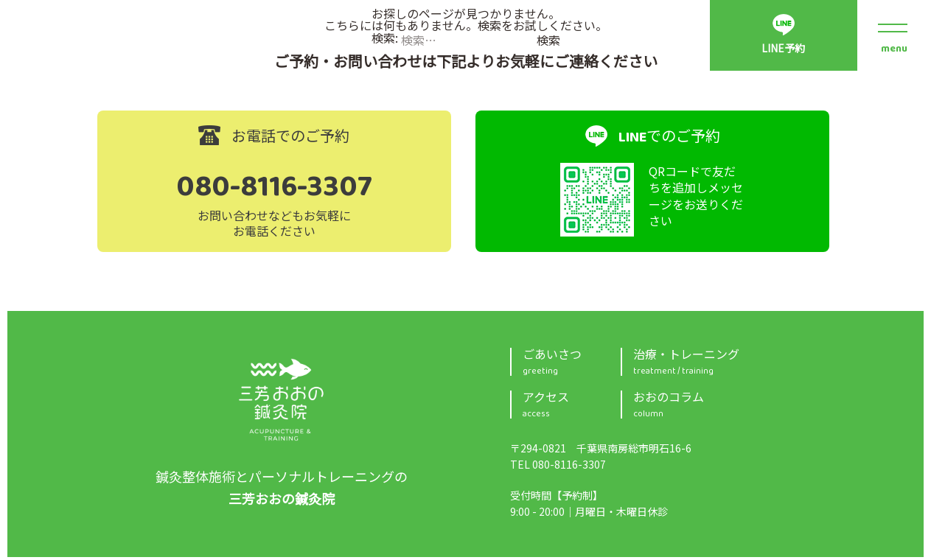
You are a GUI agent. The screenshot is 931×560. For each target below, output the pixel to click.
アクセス (572, 407)
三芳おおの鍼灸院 (281, 402)
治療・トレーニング (733, 365)
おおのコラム (733, 407)
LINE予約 (783, 49)
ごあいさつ (572, 365)
